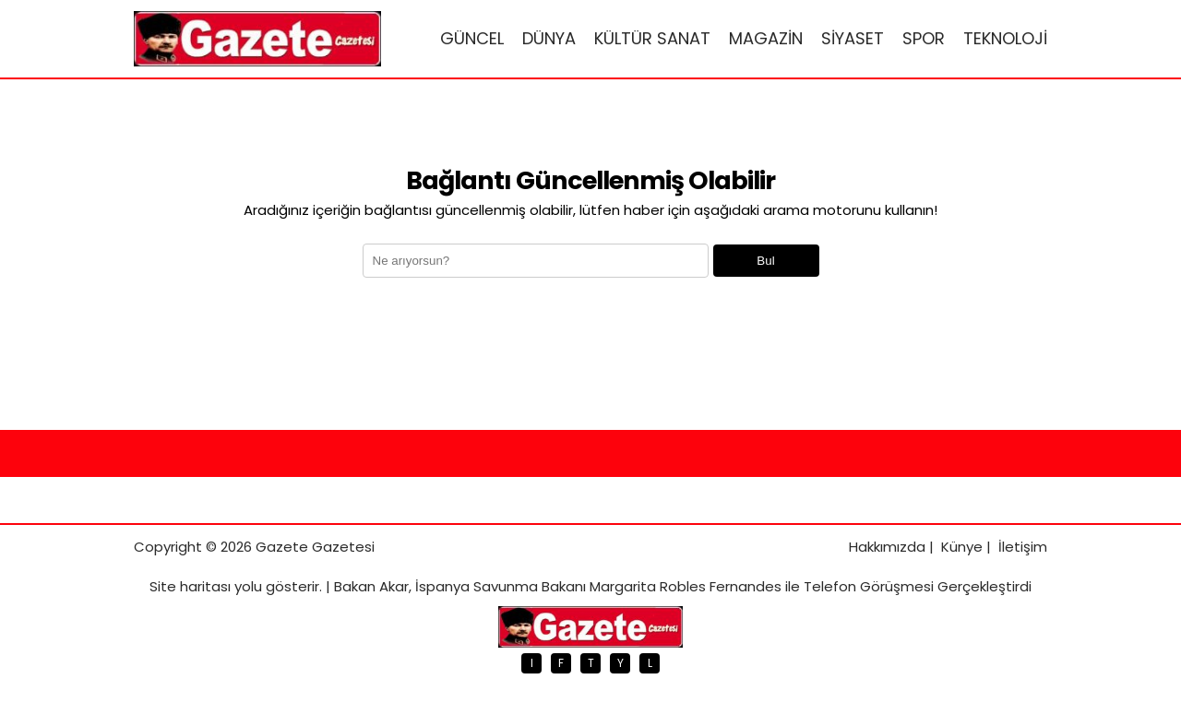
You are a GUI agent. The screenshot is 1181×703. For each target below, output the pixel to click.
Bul (765, 261)
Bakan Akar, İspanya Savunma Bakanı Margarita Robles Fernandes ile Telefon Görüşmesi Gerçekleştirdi (683, 586)
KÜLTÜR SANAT (652, 38)
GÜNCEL (472, 38)
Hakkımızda (887, 546)
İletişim (1022, 546)
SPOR (923, 38)
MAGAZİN (766, 38)
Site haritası (190, 586)
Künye (962, 546)
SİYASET (852, 38)
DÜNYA (549, 38)
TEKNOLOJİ (1005, 38)
